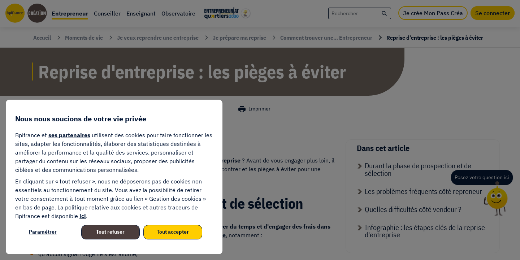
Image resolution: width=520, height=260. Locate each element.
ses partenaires (69, 135)
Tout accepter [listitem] (173, 232)
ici (82, 216)
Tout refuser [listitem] (110, 232)
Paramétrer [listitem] (43, 232)
